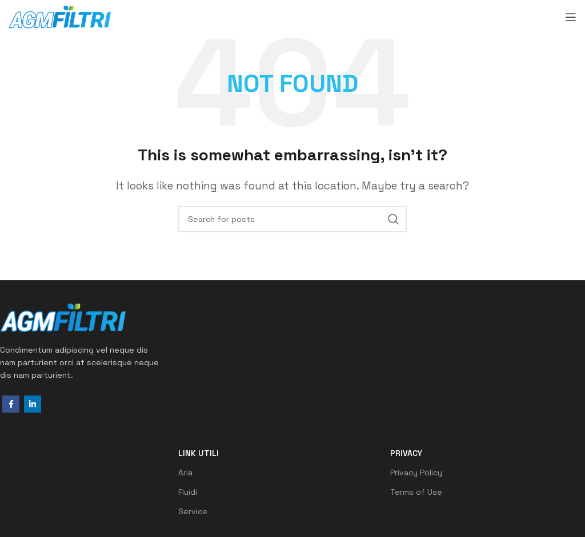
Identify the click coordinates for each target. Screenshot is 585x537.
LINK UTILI (198, 453)
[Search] (292, 219)
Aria (185, 472)
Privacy (406, 453)
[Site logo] (60, 16)
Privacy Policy (416, 472)
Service (192, 511)
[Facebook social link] (10, 404)
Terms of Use (416, 492)
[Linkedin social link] (32, 404)
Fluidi (187, 492)
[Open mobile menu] (570, 17)
